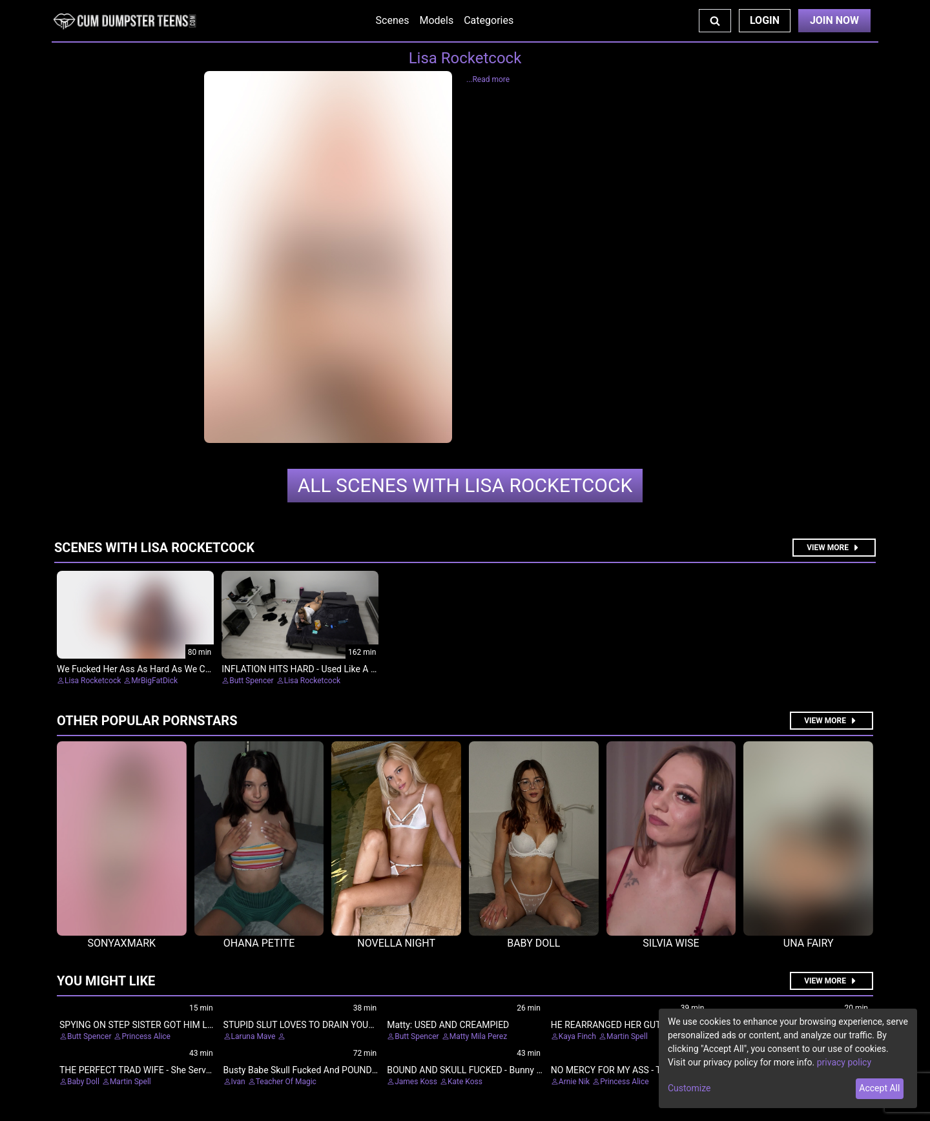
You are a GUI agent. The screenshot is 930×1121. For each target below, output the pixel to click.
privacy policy (844, 1062)
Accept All (879, 1088)
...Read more (488, 79)
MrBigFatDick (154, 680)
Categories (488, 20)
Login (765, 20)
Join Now (834, 20)
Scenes (392, 20)
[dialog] (788, 1058)
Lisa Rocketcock (465, 485)
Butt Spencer (251, 680)
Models (436, 20)
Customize (689, 1088)
